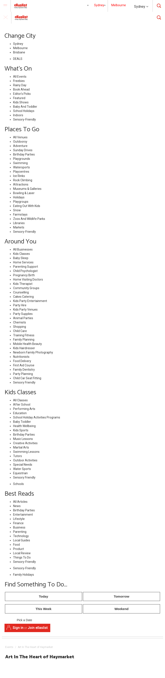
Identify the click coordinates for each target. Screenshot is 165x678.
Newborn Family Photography (33, 352)
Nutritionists (21, 356)
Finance (18, 523)
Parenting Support (25, 266)
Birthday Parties (24, 154)
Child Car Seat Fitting (27, 378)
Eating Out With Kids (26, 206)
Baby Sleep (20, 258)
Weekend (122, 609)
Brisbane (19, 52)
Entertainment (23, 514)
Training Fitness (23, 335)
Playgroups (20, 201)
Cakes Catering (23, 296)
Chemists (19, 322)
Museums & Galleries (27, 188)
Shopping (19, 326)
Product (18, 549)
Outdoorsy (20, 141)
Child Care (20, 331)
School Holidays (23, 111)
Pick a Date (24, 620)
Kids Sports (20, 430)
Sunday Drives (22, 150)
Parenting (19, 531)
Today (43, 596)
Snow (17, 210)
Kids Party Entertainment (30, 301)
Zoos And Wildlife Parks (29, 218)
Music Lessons (23, 439)
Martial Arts (21, 447)
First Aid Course (23, 365)
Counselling (21, 292)
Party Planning (23, 374)
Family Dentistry (24, 369)
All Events (19, 76)
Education (20, 413)
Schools (18, 484)
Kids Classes (21, 253)
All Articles (20, 501)
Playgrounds (21, 158)
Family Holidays (23, 574)
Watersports (21, 167)
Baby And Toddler (25, 106)
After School (21, 404)
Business (19, 527)
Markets (18, 227)
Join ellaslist (38, 628)
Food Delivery (22, 361)
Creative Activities (25, 443)
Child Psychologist (25, 271)
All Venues (20, 137)
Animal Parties (23, 318)
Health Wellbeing (24, 426)
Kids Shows (21, 102)
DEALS (17, 58)
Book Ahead (21, 89)
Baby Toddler (22, 421)
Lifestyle (19, 519)
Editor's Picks (22, 93)
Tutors (17, 456)
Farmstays (20, 214)
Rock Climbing (22, 180)
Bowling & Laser (24, 193)
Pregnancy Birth (24, 275)
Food (16, 544)
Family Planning (23, 339)
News (17, 506)
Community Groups (26, 288)
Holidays (18, 197)
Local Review (22, 553)
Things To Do (22, 557)
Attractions (20, 184)
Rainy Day (19, 85)
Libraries (19, 223)
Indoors (18, 115)
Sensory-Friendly (24, 119)
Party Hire (19, 305)
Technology (21, 536)
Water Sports (22, 469)
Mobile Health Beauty (27, 344)
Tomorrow (121, 596)
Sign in (18, 628)
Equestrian (20, 473)
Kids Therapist (22, 283)
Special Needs (22, 464)
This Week (44, 609)
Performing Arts (24, 409)
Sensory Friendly (24, 382)
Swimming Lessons (26, 451)
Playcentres (21, 171)
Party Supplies (23, 314)
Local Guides (21, 540)
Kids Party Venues (25, 309)
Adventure (20, 146)
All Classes (20, 400)
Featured (19, 98)
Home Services (23, 262)
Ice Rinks (19, 176)
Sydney (141, 7)
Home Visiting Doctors (28, 279)
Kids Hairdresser (24, 348)
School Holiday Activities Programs (36, 417)
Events (9, 647)
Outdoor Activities (25, 460)
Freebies (19, 81)
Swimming (20, 163)
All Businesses (23, 249)
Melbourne (118, 5)
